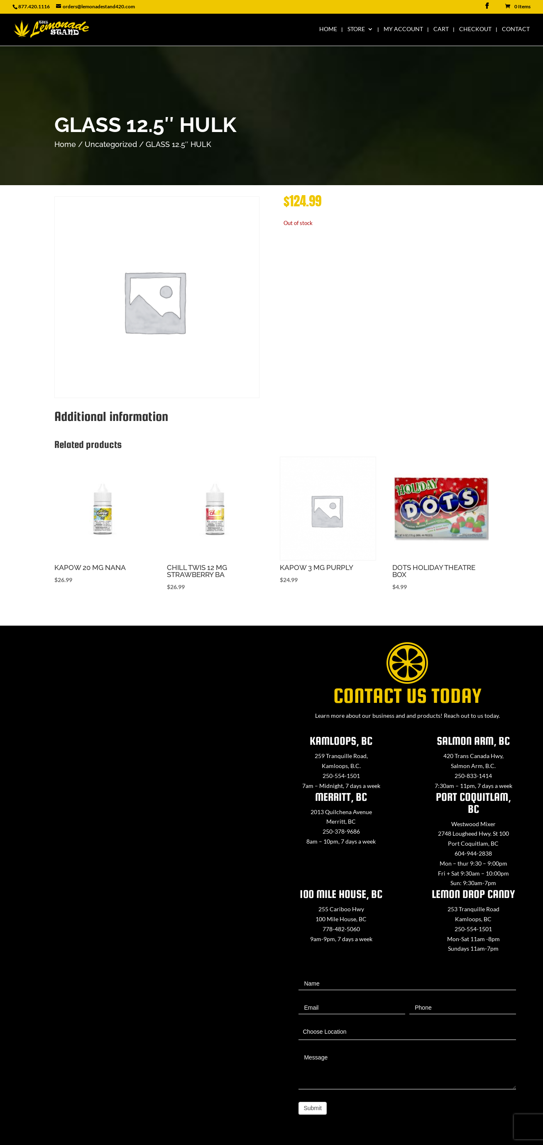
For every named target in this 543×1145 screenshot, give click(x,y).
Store (356, 29)
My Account (403, 29)
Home (328, 29)
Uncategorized (111, 144)
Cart (441, 29)
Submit (312, 1108)
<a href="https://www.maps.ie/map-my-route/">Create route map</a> (136, 851)
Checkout (475, 29)
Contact (516, 29)
